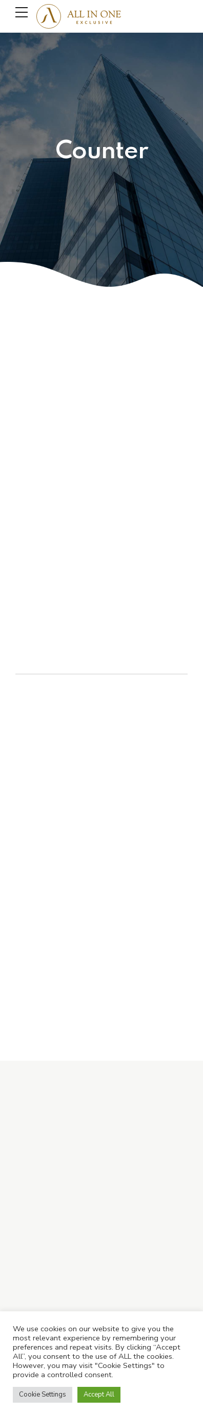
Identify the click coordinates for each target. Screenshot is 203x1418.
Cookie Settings (42, 1394)
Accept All (99, 1394)
